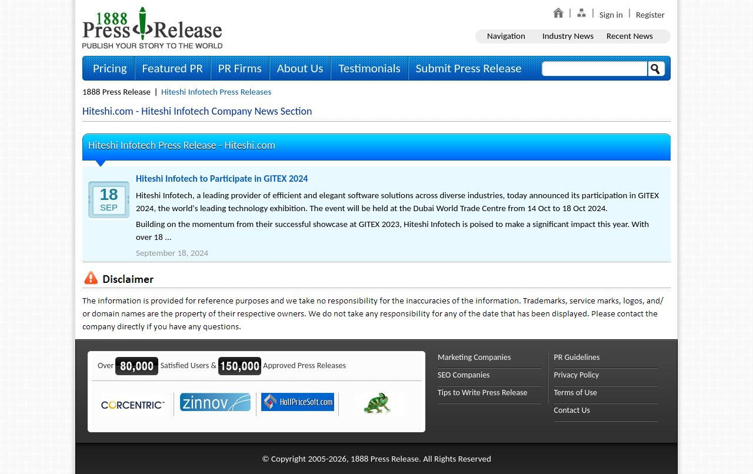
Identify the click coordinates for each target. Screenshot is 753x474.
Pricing (110, 68)
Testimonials (369, 68)
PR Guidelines (577, 357)
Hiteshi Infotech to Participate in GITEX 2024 (222, 178)
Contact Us (572, 410)
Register (650, 14)
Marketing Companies (474, 357)
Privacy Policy (576, 375)
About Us (300, 68)
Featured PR (172, 68)
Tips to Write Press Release (483, 393)
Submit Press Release (469, 68)
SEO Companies (464, 375)
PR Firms (240, 68)
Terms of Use (576, 393)
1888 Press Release (116, 91)
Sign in (611, 14)
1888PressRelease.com (152, 27)
